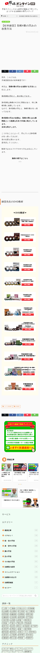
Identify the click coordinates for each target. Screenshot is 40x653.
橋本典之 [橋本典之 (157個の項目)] (13, 595)
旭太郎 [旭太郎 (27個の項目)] (12, 590)
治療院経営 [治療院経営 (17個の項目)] (6, 621)
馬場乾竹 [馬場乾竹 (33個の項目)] (29, 601)
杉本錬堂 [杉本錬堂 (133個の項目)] (26, 590)
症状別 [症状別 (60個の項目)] (31, 632)
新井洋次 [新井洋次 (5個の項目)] (5, 590)
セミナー (21, 551)
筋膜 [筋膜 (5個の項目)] (3, 635)
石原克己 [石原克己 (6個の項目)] (5, 598)
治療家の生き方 (21, 541)
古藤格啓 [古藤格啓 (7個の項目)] (5, 581)
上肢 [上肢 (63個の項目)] (16, 632)
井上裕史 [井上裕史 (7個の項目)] (21, 575)
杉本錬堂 (17, 370)
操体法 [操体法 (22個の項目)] (28, 618)
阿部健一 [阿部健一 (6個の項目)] (21, 601)
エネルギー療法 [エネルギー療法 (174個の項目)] (7, 612)
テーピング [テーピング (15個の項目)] (19, 615)
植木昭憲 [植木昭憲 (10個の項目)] (28, 593)
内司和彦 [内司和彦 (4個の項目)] (5, 578)
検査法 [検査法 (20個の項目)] (35, 618)
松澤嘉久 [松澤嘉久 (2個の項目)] (13, 593)
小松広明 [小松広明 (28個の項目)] (5, 584)
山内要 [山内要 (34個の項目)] (12, 584)
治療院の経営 (21, 530)
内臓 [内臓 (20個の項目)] (26, 632)
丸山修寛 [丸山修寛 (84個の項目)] (5, 575)
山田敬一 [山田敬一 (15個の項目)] (20, 584)
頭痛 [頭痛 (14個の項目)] (8, 638)
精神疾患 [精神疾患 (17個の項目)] (10, 635)
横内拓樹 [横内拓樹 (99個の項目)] (5, 595)
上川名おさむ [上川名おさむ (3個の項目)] (21, 572)
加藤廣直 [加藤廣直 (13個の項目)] (13, 578)
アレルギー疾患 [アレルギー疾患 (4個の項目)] (7, 632)
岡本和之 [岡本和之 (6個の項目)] (28, 584)
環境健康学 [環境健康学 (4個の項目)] (16, 621)
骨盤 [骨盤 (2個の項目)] (19, 638)
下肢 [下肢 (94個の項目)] (21, 632)
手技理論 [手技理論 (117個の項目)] (13, 618)
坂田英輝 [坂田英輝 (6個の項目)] (21, 581)
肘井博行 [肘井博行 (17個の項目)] (21, 598)
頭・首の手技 (12, 16)
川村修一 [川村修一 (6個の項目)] (5, 587)
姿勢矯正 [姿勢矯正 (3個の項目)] (5, 618)
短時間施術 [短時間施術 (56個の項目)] (25, 621)
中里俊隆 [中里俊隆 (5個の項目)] (31, 572)
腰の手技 (21, 515)
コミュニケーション (21, 535)
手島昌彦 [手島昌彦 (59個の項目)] (28, 587)
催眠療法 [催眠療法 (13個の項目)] (28, 615)
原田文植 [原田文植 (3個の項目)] (29, 578)
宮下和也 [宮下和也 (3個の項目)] (29, 581)
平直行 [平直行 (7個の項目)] (12, 587)
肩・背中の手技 (21, 509)
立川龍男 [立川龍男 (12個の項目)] (13, 598)
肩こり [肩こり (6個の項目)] (23, 635)
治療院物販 (21, 546)
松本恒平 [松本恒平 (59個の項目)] (5, 593)
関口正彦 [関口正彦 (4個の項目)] (13, 601)
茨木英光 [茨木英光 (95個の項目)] (29, 598)
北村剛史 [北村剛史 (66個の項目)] (21, 578)
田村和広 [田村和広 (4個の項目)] (32, 595)
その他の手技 (21, 525)
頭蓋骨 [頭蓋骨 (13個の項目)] (14, 638)
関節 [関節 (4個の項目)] (3, 638)
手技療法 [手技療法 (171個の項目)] (21, 618)
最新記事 (21, 494)
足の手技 (21, 520)
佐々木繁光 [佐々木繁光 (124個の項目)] (30, 575)
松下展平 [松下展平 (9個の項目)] (34, 590)
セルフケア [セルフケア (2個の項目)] (29, 612)
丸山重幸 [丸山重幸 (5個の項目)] (13, 575)
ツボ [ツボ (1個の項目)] (11, 615)
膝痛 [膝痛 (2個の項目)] (34, 635)
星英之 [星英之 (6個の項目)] (19, 590)
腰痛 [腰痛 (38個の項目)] (29, 635)
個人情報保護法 (14, 647)
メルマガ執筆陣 (7, 370)
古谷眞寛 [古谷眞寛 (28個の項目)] (13, 581)
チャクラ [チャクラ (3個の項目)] (5, 615)
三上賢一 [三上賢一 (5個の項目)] (5, 572)
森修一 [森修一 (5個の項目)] (20, 593)
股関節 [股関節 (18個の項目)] (17, 635)
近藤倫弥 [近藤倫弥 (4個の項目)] (5, 601)
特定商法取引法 (26, 647)
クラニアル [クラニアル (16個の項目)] (19, 612)
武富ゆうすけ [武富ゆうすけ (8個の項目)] (23, 595)
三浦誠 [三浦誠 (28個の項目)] (12, 572)
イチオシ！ (21, 499)
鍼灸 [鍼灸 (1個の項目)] (32, 621)
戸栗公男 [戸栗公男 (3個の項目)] (20, 587)
